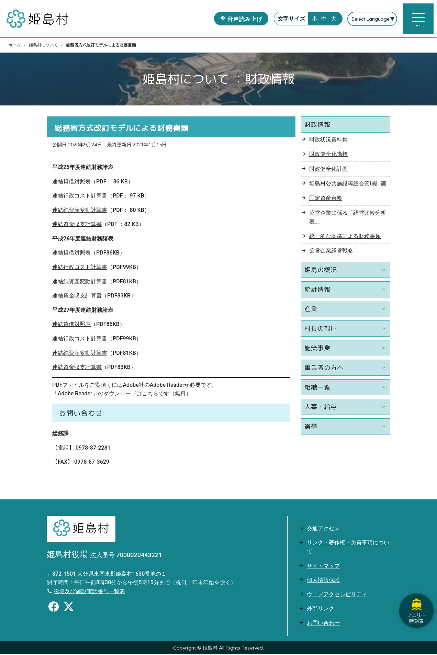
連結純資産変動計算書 (79, 210)
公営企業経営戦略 (331, 251)
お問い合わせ (323, 623)
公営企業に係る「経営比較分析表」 (347, 218)
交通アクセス (323, 529)
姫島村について (43, 45)
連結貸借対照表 (71, 182)
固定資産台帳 (325, 198)
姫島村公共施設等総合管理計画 (347, 184)
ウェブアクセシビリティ (337, 595)
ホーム (14, 45)
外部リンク (320, 609)
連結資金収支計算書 (77, 225)
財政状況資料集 (328, 140)
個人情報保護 (323, 580)
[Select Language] (372, 19)
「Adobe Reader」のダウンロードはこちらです (110, 394)
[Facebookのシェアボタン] (53, 608)
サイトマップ (323, 566)
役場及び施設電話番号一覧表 (89, 592)
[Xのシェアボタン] (69, 608)
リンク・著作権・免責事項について (348, 547)
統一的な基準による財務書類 (345, 237)
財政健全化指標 (328, 154)
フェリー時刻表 (416, 610)
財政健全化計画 (328, 169)
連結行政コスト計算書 (79, 196)
